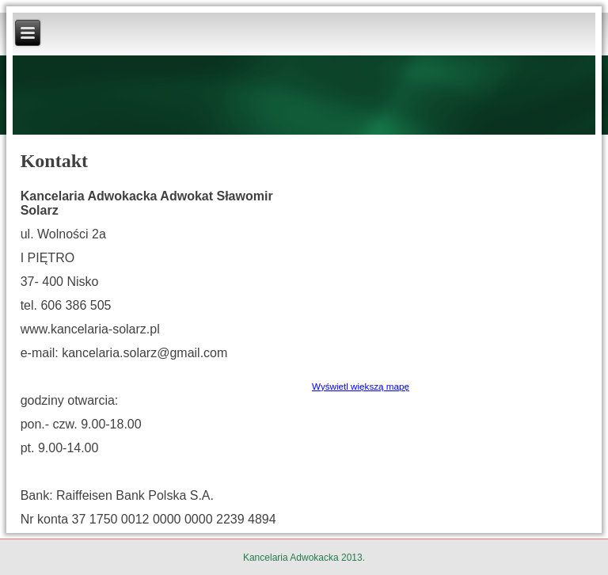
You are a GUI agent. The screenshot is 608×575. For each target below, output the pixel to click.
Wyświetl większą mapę (360, 386)
